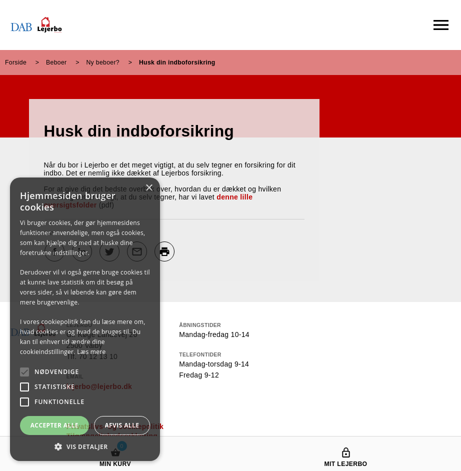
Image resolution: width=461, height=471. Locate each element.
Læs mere (91, 352)
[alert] (85, 319)
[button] (85, 446)
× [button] (148, 188)
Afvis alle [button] (121, 425)
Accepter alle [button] (54, 425)
